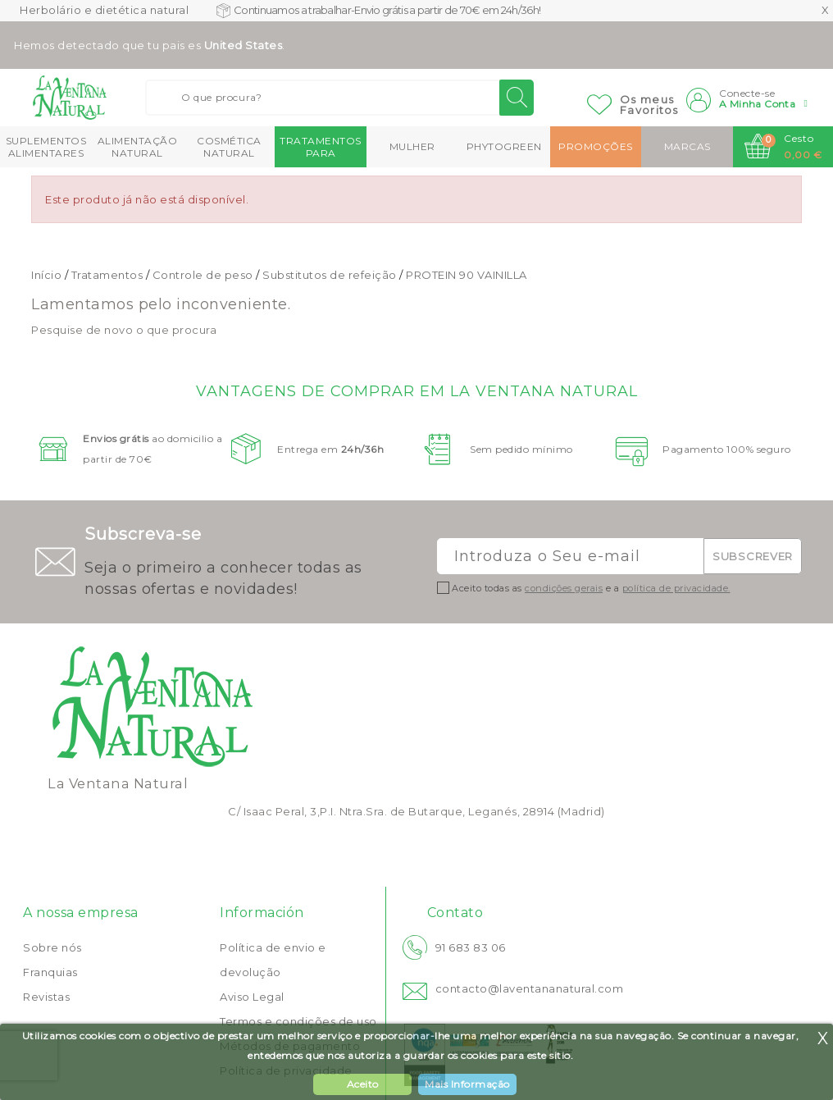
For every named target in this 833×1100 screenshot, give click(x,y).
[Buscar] (339, 97)
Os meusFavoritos (649, 104)
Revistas (46, 996)
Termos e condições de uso (298, 1021)
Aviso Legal (252, 996)
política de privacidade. (676, 588)
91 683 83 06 (470, 947)
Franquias (50, 972)
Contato (455, 912)
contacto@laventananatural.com (529, 988)
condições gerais (564, 588)
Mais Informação (467, 1084)
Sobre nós (52, 947)
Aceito (363, 1084)
